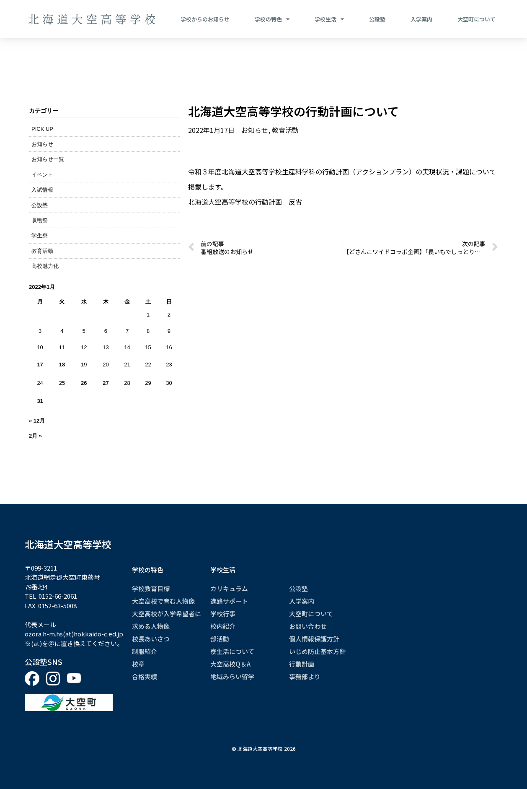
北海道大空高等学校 (68, 544)
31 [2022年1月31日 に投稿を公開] (40, 401)
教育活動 (42, 251)
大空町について (476, 19)
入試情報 (42, 190)
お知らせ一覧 (47, 159)
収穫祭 (39, 220)
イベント (42, 174)
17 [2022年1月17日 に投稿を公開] (40, 364)
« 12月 (37, 421)
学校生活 (329, 19)
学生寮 (39, 235)
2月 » (35, 436)
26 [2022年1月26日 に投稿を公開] (84, 383)
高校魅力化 (45, 266)
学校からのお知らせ (205, 19)
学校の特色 (272, 19)
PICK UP (42, 129)
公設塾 (377, 19)
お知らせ (42, 144)
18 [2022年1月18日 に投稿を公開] (62, 364)
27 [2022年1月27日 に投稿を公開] (105, 383)
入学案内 (421, 19)
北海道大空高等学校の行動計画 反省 (245, 202)
